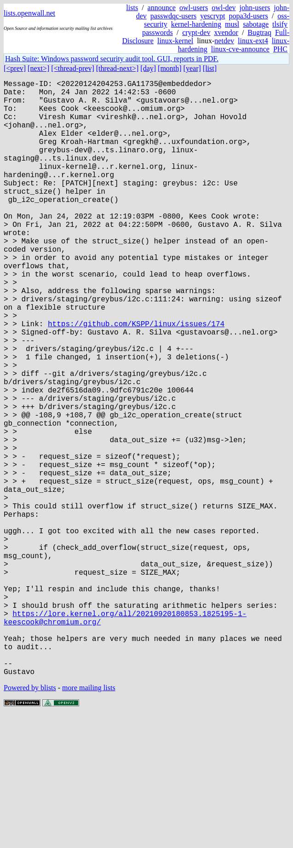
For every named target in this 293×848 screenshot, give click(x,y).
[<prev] (15, 68)
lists (132, 8)
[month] (170, 68)
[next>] (38, 68)
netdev (224, 41)
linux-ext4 (253, 41)
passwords (157, 32)
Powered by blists (30, 820)
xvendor (226, 32)
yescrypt (212, 16)
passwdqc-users (173, 16)
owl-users (193, 8)
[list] (210, 68)
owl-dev (224, 8)
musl (232, 24)
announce (162, 8)
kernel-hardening (196, 24)
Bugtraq (259, 32)
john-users (255, 8)
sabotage (256, 24)
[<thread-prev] (72, 68)
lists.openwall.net (29, 13)
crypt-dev (196, 32)
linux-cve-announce (240, 49)
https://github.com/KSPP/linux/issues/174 (136, 379)
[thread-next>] (117, 68)
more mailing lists (88, 820)
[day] (148, 68)
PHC (280, 49)
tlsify (279, 24)
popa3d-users (248, 16)
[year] (192, 68)
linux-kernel (175, 41)
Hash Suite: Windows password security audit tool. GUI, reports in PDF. (111, 59)
